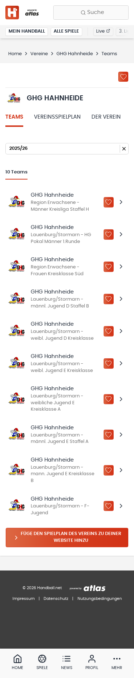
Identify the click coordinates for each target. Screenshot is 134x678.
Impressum (24, 599)
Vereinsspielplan (57, 117)
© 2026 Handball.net (42, 588)
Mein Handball (27, 31)
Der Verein (106, 117)
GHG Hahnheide (74, 54)
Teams (14, 117)
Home (15, 54)
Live (103, 31)
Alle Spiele (66, 31)
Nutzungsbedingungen (100, 599)
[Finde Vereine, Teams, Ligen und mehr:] (91, 12)
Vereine (39, 54)
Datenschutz (56, 599)
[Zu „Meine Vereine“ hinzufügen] (123, 77)
